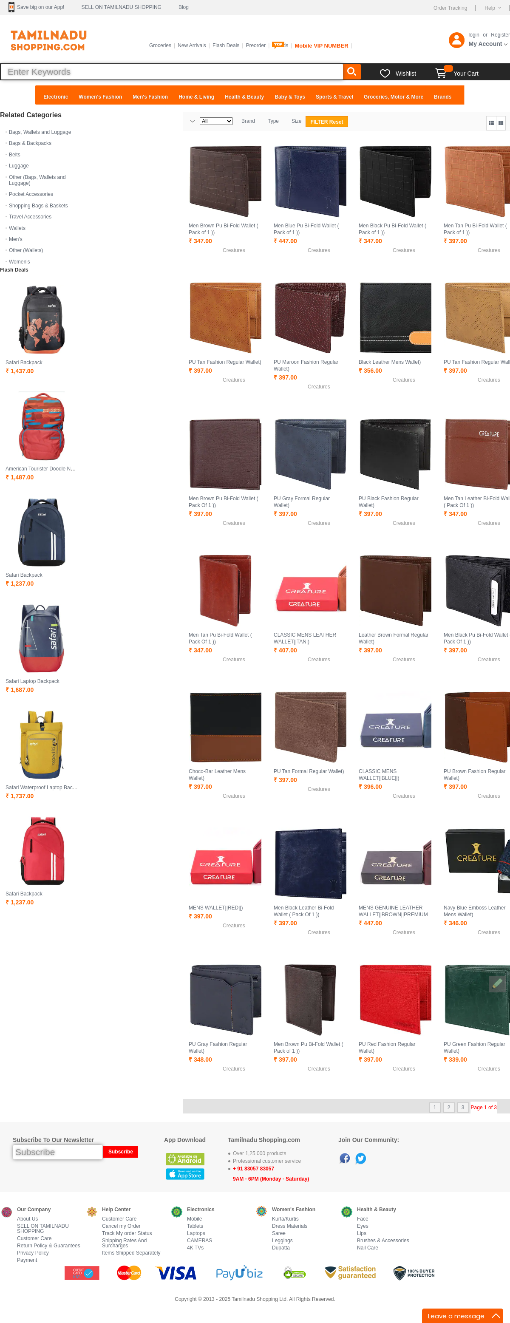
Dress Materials (289, 1226)
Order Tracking (450, 8)
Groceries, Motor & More (393, 97)
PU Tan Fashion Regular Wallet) (225, 362)
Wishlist (406, 73)
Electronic (55, 97)
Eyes (362, 1226)
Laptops (196, 1233)
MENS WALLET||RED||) (216, 908)
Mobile (194, 1219)
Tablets (195, 1226)
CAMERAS (199, 1241)
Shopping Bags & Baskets (38, 206)
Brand (248, 121)
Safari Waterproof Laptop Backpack (46, 787)
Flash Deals (225, 45)
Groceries (160, 45)
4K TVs (195, 1248)
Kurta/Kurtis (285, 1219)
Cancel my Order (121, 1226)
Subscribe (120, 1152)
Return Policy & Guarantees (48, 1246)
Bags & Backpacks (30, 143)
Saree (279, 1233)
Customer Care (34, 1238)
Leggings (282, 1241)
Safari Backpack (24, 362)
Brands (442, 97)
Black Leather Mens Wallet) (390, 362)
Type (273, 121)
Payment (27, 1260)
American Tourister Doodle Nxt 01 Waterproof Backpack (69, 469)
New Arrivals (192, 45)
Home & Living (196, 97)
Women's (19, 262)
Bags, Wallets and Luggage (40, 132)
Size (296, 121)
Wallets (17, 228)
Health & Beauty (244, 97)
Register (500, 35)
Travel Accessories (30, 217)
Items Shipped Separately (131, 1253)
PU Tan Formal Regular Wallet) (309, 771)
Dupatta (281, 1248)
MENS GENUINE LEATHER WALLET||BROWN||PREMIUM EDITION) (393, 914)
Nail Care (367, 1248)
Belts (14, 155)
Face (362, 1219)
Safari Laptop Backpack (33, 681)
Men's (16, 239)
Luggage (19, 166)
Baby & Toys (290, 97)
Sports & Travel (334, 97)
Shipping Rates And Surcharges (124, 1243)
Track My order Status (127, 1233)
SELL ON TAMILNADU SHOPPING (121, 7)
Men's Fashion (150, 97)
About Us (27, 1219)
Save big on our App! (40, 7)
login (474, 35)
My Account (485, 43)
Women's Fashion (100, 97)
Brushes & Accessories (383, 1241)
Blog (183, 7)
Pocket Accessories (31, 194)
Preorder (256, 45)
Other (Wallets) (26, 250)
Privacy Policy (33, 1253)
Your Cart (457, 73)
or (485, 35)
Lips (361, 1233)
